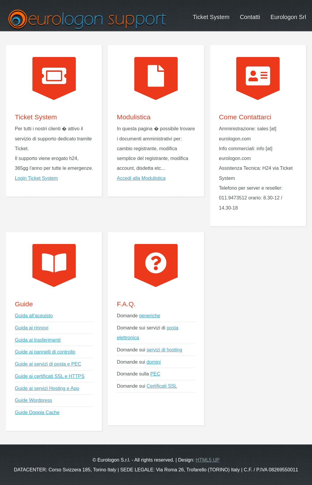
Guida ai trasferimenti (38, 340)
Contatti (250, 17)
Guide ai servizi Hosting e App (47, 388)
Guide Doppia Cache (37, 412)
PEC (155, 373)
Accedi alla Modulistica (141, 178)
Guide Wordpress (33, 400)
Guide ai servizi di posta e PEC (48, 364)
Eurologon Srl (288, 17)
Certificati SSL (161, 386)
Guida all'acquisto (34, 315)
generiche (149, 315)
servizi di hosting (164, 349)
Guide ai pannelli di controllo (45, 351)
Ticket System (211, 17)
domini (153, 361)
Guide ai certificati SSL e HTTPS (49, 376)
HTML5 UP (208, 459)
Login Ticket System (36, 178)
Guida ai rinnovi (31, 327)
